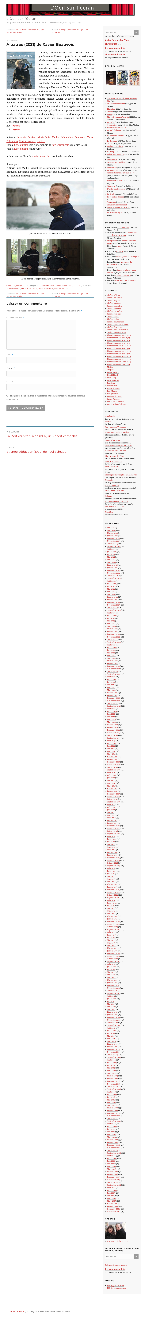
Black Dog (111, 109)
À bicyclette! (112, 125)
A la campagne (123, 227)
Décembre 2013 (113, 922)
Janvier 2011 (112, 1015)
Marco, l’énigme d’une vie (118, 117)
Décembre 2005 (113, 1177)
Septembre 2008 (114, 1089)
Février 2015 (112, 884)
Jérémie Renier (26, 137)
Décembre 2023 (113, 602)
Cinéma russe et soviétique (118, 330)
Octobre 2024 (112, 576)
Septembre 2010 (113, 1025)
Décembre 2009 (113, 1049)
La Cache (111, 122)
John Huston (112, 391)
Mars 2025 (111, 562)
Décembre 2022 (113, 634)
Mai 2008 (111, 1100)
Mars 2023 (111, 626)
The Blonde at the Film (114, 507)
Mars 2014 (111, 914)
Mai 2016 (111, 844)
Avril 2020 (111, 719)
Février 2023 (112, 629)
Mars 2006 (111, 1169)
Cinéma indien (113, 316)
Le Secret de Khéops (115, 197)
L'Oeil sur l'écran (21, 19)
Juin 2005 (111, 1193)
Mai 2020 (111, 717)
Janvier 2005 (112, 1206)
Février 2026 (112, 533)
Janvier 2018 (112, 791)
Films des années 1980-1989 (119, 356)
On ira (109, 144)
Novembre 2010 (113, 1020)
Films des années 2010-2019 (118, 364)
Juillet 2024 (112, 584)
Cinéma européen (114, 311)
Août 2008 (111, 1092)
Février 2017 (112, 820)
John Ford (111, 383)
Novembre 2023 (113, 605)
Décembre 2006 (113, 1145)
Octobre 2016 (112, 831)
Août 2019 (111, 741)
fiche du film (21, 145)
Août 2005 (111, 1188)
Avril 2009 (111, 1071)
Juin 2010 (111, 1033)
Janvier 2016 (112, 855)
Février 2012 (112, 980)
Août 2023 (111, 613)
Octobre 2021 (112, 671)
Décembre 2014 (113, 890)
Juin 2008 (111, 1097)
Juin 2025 (111, 554)
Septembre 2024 (114, 578)
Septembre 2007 (114, 1121)
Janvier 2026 (112, 536)
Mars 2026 (111, 530)
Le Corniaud (112, 141)
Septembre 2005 (114, 1185)
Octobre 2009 (112, 1055)
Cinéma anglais (113, 301)
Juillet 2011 (111, 999)
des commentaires (116, 1288)
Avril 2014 (111, 911)
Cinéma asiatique (114, 303)
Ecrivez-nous (122, 1241)
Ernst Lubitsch (113, 380)
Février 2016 (112, 852)
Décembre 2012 (113, 953)
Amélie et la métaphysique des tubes (122, 173)
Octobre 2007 (112, 1118)
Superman (111, 202)
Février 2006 (112, 1172)
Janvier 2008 (112, 1110)
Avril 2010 (111, 1039)
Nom (9, 355)
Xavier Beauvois (60, 145)
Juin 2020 (111, 714)
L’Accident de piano (115, 181)
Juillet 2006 (112, 1158)
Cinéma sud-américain (116, 332)
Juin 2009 (111, 1065)
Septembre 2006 (114, 1153)
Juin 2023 (111, 618)
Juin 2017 (111, 810)
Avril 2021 (111, 687)
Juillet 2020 (112, 711)
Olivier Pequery (27, 141)
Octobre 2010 (112, 1023)
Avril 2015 (111, 879)
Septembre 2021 (113, 674)
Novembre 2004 (113, 1212)
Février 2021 (112, 693)
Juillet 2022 (112, 647)
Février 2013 (112, 948)
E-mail (11, 368)
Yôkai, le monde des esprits (118, 207)
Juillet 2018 (111, 775)
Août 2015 (111, 868)
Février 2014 (112, 916)
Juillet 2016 (111, 839)
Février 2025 (112, 565)
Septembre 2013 (113, 930)
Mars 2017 (111, 818)
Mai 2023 (111, 621)
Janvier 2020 (112, 727)
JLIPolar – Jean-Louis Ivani (116, 501)
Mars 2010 (111, 1041)
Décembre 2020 (113, 698)
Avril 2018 (111, 783)
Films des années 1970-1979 (118, 354)
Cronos (110, 112)
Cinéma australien (114, 306)
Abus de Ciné (110, 422)
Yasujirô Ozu (112, 394)
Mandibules (112, 168)
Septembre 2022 (114, 642)
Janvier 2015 (112, 887)
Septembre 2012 (113, 961)
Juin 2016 (111, 842)
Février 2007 (112, 1140)
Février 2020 (112, 725)
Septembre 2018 (113, 770)
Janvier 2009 (112, 1079)
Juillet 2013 (111, 935)
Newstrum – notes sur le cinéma (118, 445)
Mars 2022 (111, 658)
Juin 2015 (111, 874)
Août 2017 (111, 804)
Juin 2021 (111, 682)
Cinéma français (47, 286)
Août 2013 (111, 932)
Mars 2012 (111, 977)
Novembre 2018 (113, 765)
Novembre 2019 (113, 733)
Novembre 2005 (113, 1180)
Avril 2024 (111, 592)
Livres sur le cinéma (115, 402)
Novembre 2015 (113, 860)
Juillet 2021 (111, 679)
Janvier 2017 (112, 823)
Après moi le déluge (115, 146)
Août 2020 (111, 709)
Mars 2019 (111, 754)
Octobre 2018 (112, 767)
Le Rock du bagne (114, 130)
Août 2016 (111, 836)
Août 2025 (111, 549)
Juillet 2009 (112, 1063)
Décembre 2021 (113, 666)
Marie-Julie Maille (48, 137)
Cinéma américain (114, 298)
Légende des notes (114, 396)
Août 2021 (111, 677)
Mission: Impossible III (116, 162)
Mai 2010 (111, 1036)
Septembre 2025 (114, 546)
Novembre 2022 (113, 637)
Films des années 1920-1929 (118, 340)
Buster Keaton (113, 372)
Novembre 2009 (113, 1052)
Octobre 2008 (112, 1087)
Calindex (108, 496)
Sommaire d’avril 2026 (116, 128)
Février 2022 (112, 661)
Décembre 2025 (113, 538)
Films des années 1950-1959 (118, 348)
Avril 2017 (111, 815)
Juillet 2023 (112, 616)
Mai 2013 (110, 940)
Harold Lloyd (112, 375)
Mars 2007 (111, 1137)
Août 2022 (111, 645)
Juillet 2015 (111, 871)
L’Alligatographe (112, 485)
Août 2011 (111, 996)
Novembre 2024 (113, 573)
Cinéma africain (113, 295)
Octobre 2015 (112, 863)
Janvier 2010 (112, 1047)
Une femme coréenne (116, 104)
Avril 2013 (111, 943)
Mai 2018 (111, 781)
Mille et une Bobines (113, 461)
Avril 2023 (111, 624)
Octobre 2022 (112, 639)
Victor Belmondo (45, 288)
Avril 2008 (111, 1102)
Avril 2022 (111, 655)
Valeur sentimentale (115, 154)
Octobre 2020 (112, 703)
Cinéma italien (113, 319)
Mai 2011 (110, 1004)
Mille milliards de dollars (125, 281)
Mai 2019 (111, 749)
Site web (11, 382)
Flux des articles (115, 1285)
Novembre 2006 (113, 1148)
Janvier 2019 (112, 759)
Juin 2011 (110, 1001)
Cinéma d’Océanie (114, 327)
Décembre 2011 (113, 985)
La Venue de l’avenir (115, 136)
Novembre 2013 (113, 924)
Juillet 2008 (112, 1094)
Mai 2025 (111, 557)
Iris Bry (41, 141)
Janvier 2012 (112, 983)
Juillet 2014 (111, 903)
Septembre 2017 (113, 802)
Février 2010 (112, 1044)
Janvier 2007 (112, 1142)
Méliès (110, 367)
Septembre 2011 (113, 993)
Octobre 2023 (112, 607)
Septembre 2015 (113, 866)
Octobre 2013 (112, 927)
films (8, 286)
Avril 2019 (111, 751)
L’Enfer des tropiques (116, 189)
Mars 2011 (111, 1009)
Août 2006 (111, 1156)
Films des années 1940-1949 (119, 346)
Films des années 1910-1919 (118, 338)
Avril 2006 (111, 1166)
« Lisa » (119, 246)
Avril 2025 (111, 560)
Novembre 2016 (113, 828)
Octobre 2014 (112, 895)
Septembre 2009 (114, 1057)
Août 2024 (111, 581)
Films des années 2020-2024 (67, 286)
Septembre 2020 (114, 706)
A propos (110, 1241)
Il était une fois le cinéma (115, 451)
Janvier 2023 (112, 632)
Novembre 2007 (113, 1116)
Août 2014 (111, 900)
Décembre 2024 (113, 570)
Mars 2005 (111, 1201)
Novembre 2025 (113, 541)
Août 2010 (111, 1028)
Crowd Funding (113, 399)
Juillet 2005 (112, 1190)
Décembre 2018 (113, 762)
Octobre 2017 (112, 799)
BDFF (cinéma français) (114, 491)
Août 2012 (111, 964)
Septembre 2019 (113, 738)
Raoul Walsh (112, 386)
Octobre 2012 (112, 959)
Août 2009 (111, 1060)
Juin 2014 (111, 905)
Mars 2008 (111, 1105)
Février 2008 (112, 1108)
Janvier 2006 (112, 1174)
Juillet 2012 (111, 967)
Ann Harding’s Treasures (115, 427)
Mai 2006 (111, 1164)
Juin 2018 (111, 778)
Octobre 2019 (112, 735)
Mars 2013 (111, 945)
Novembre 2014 (113, 892)
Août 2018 (111, 773)
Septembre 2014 (113, 898)
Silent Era (109, 512)
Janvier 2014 (112, 919)
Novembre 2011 (113, 988)
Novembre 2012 (113, 956)
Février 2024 (112, 597)
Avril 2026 (111, 528)
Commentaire (15, 317)
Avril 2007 (111, 1134)
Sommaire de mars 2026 (117, 205)
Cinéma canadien (114, 308)
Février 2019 (112, 756)
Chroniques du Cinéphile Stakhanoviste (121, 475)
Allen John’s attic (112, 467)
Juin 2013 (111, 937)
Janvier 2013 (112, 951)
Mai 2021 (110, 685)
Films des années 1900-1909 (119, 335)
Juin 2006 (111, 1161)
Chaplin (110, 370)
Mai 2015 (110, 876)
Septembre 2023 (114, 610)
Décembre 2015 (113, 858)
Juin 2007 (111, 1129)
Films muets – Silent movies (117, 432)
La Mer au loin (113, 170)
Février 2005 (112, 1204)
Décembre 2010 (113, 1017)
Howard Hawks (113, 388)
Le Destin (111, 194)
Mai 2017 (110, 812)
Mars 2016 (111, 850)
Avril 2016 (111, 847)
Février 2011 (112, 1012)
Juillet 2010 (111, 1031)
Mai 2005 (111, 1196)
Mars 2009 (111, 1073)
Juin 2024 (111, 586)
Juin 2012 (111, 969)
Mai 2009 (111, 1068)
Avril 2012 (111, 975)
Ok (137, 32)
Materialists (112, 159)
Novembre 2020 (113, 701)
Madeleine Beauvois (73, 137)
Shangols (108, 480)
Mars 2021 (111, 690)
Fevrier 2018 (112, 788)
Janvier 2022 (112, 663)
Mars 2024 (111, 594)
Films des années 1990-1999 (119, 359)
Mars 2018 (111, 786)
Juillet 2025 (112, 552)
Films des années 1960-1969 (119, 351)
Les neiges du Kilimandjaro (127, 257)
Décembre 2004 (113, 1209)
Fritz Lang (111, 378)
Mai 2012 (110, 972)
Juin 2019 (111, 746)
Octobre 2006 (112, 1150)
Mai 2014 (111, 908)
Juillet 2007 (112, 1126)
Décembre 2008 (113, 1081)
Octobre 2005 (112, 1182)
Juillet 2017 (111, 807)
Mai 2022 (111, 653)
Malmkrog (111, 186)
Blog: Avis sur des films (114, 456)
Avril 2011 (111, 1007)
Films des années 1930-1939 (118, 343)
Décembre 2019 (113, 730)
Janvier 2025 (112, 568)
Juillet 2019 (111, 743)
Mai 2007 (111, 1132)
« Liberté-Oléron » (123, 275)
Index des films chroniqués (116, 1265)
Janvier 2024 (112, 600)
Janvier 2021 (112, 695)
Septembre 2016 (113, 834)
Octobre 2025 (112, 544)
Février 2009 (112, 1076)
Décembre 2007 (113, 1113)
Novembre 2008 (113, 1084)
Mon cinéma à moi (112, 440)
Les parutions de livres (116, 404)
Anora (109, 114)
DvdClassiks (110, 416)
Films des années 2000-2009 (119, 362)
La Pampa (111, 152)
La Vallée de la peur (115, 213)
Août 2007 (111, 1124)
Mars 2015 (111, 882)
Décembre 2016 (113, 826)
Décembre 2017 (113, 794)
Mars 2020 (111, 722)
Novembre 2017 (113, 796)
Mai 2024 (111, 589)
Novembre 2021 (113, 669)
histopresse (112, 241)
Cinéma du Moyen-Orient (117, 324)
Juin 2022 (111, 650)
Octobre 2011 (112, 991)
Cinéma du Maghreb (115, 322)
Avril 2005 (111, 1198)
